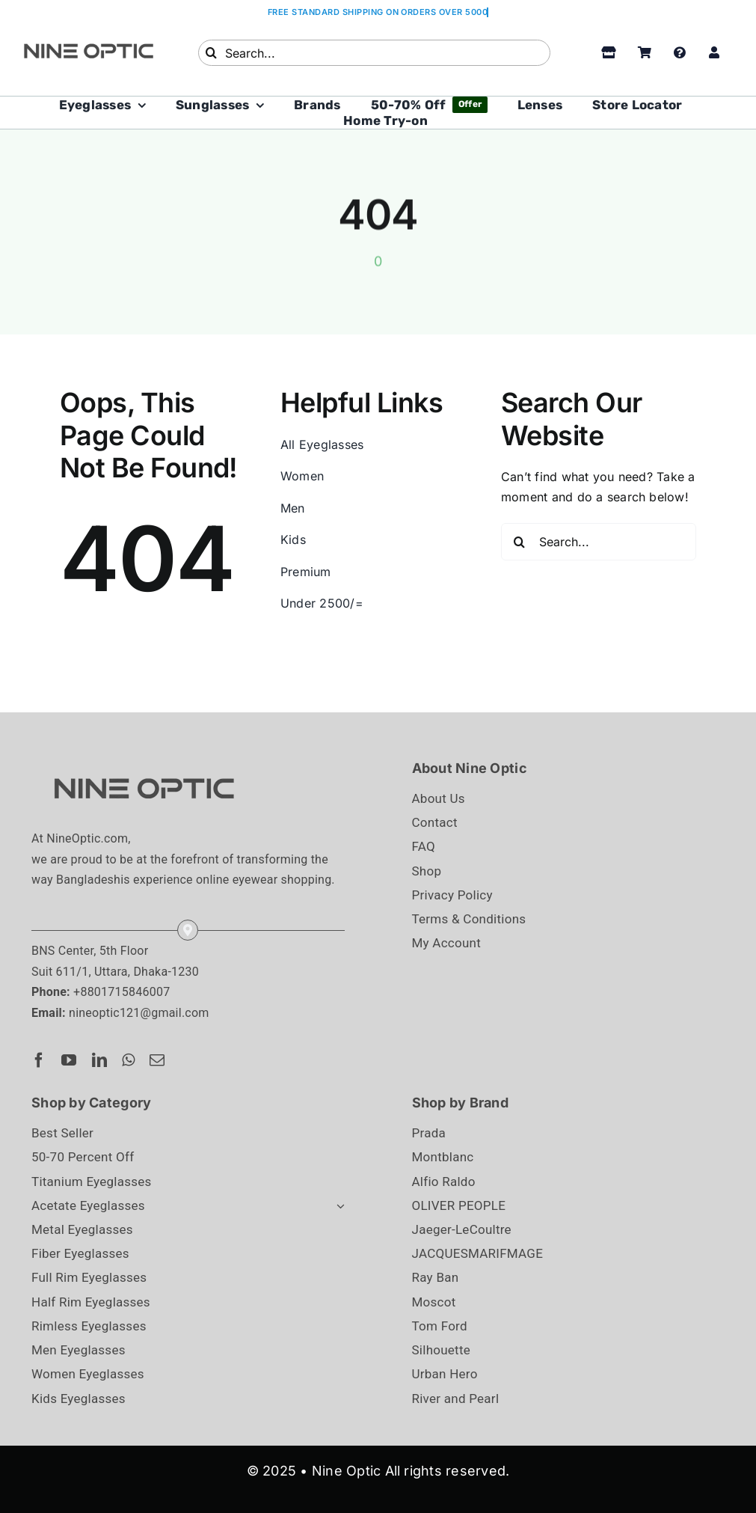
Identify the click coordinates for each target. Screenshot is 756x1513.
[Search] (211, 53)
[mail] (157, 1060)
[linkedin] (99, 1060)
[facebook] (38, 1060)
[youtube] (68, 1060)
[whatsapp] (128, 1060)
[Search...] (374, 53)
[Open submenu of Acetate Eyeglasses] (337, 1206)
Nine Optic (346, 1471)
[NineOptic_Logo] (143, 763)
